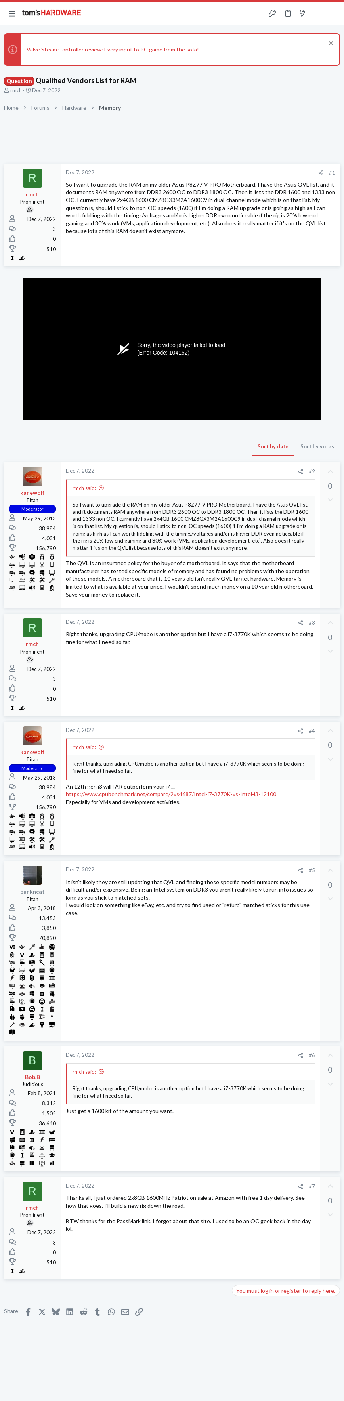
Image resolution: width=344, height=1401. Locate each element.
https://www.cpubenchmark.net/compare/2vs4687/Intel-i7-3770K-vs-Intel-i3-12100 (171, 794)
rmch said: (84, 488)
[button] (12, 13)
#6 (312, 1055)
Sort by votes (317, 446)
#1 (332, 173)
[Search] (333, 14)
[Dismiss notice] (330, 44)
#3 (312, 622)
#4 (312, 731)
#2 (312, 471)
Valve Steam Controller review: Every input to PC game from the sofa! (113, 49)
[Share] (320, 173)
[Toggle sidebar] (318, 13)
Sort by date (273, 446)
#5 (312, 870)
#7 (312, 1186)
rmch (16, 90)
